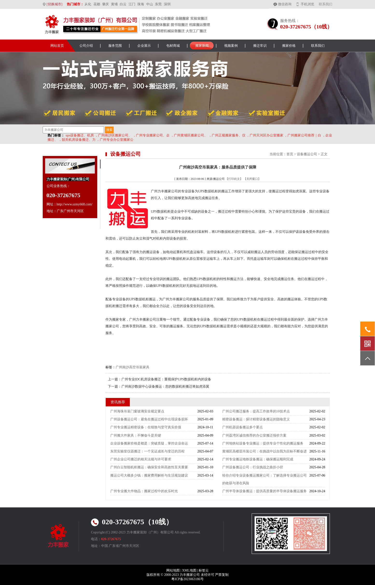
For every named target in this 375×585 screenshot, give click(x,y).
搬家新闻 (202, 45)
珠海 (140, 4)
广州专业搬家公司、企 (153, 135)
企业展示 (144, 45)
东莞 (158, 4)
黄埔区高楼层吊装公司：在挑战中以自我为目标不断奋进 (264, 451)
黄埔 (114, 4)
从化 (87, 4)
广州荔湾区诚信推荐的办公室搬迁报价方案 (254, 435)
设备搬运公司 (307, 154)
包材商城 (173, 45)
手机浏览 (307, 4)
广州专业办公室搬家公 (116, 139)
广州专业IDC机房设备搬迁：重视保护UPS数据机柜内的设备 (166, 379)
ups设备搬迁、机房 (80, 135)
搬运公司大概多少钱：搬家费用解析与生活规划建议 (149, 475)
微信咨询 (285, 4)
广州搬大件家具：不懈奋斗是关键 (135, 435)
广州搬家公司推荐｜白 (304, 135)
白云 (123, 4)
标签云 (204, 570)
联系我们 (325, 4)
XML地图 (189, 570)
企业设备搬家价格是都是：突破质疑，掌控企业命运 (149, 443)
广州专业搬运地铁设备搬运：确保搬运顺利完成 (257, 459)
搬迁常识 (260, 45)
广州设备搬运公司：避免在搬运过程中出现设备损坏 (149, 419)
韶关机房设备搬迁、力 (79, 139)
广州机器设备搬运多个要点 (242, 427)
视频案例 (231, 45)
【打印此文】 (234, 179)
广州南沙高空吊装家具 (132, 367)
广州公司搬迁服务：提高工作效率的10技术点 (256, 411)
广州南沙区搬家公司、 (115, 135)
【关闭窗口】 (252, 179)
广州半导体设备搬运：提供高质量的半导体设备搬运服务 (264, 491)
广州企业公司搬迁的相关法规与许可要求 (140, 459)
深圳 (167, 4)
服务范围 (115, 45)
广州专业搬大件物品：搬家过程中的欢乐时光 (144, 491)
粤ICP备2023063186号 (187, 579)
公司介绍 (86, 45)
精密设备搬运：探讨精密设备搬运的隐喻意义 (256, 419)
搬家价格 (289, 45)
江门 (132, 4)
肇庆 (105, 4)
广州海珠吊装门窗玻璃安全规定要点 (137, 411)
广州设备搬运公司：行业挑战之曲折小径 (252, 467)
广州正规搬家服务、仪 (228, 135)
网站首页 (57, 45)
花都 (96, 4)
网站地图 (173, 570)
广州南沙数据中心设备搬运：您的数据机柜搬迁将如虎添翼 (165, 386)
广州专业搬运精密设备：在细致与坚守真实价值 (145, 427)
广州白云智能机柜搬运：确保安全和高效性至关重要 (149, 467)
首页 (289, 154)
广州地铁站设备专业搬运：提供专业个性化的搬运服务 (262, 443)
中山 (149, 4)
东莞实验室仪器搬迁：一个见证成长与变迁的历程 (147, 451)
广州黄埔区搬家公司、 (191, 135)
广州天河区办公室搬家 (266, 135)
